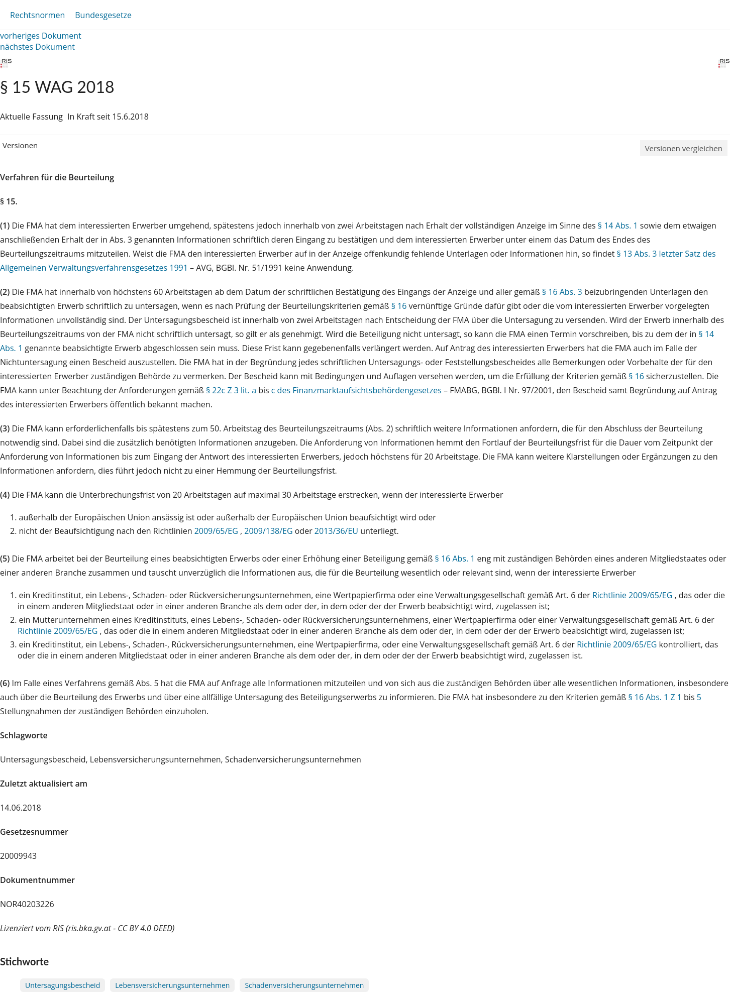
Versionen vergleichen (683, 148)
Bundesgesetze (103, 15)
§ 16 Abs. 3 (562, 291)
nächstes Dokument (37, 46)
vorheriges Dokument (40, 35)
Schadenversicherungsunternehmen (304, 985)
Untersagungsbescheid (62, 985)
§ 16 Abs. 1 (455, 558)
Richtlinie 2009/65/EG (633, 595)
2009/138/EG (269, 530)
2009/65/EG (217, 530)
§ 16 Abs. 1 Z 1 (654, 697)
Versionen (20, 145)
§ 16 (399, 305)
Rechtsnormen (37, 15)
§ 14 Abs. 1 (618, 225)
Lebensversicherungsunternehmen (172, 985)
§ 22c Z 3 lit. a (231, 390)
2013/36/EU (337, 530)
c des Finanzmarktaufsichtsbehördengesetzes (356, 390)
